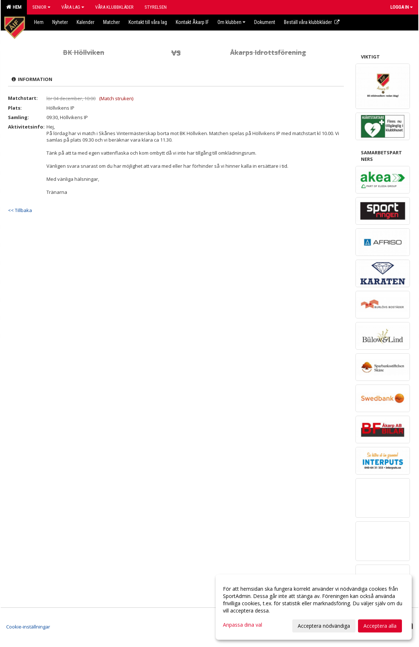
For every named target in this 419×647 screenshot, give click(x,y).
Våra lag (72, 7)
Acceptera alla (379, 625)
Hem (13, 7)
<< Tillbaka (20, 210)
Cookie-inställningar (28, 626)
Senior (41, 7)
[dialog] (314, 607)
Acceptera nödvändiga (324, 625)
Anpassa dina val (242, 625)
